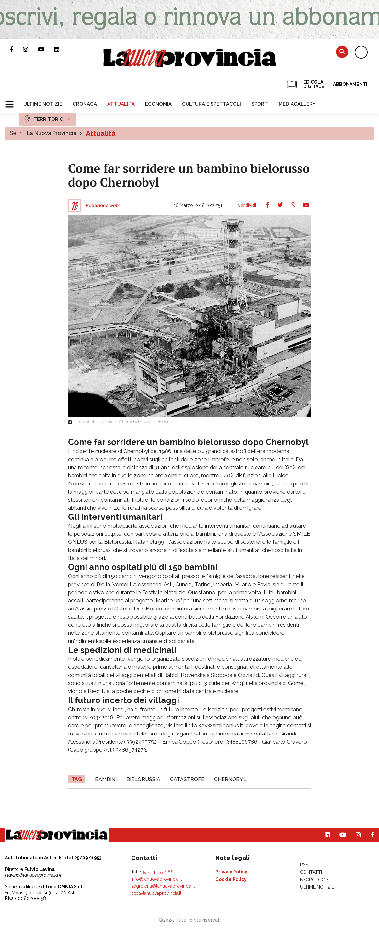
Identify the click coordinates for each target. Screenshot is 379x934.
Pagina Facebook (16, 49)
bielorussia (143, 779)
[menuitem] (43, 103)
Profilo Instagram (30, 49)
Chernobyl (230, 779)
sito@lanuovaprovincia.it (156, 893)
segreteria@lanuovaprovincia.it (163, 886)
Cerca (342, 52)
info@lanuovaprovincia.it (156, 879)
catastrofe (187, 779)
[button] (12, 101)
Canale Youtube (46, 49)
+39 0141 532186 (157, 871)
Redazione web (102, 205)
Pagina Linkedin (61, 49)
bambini (106, 779)
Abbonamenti (350, 84)
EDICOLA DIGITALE (305, 84)
